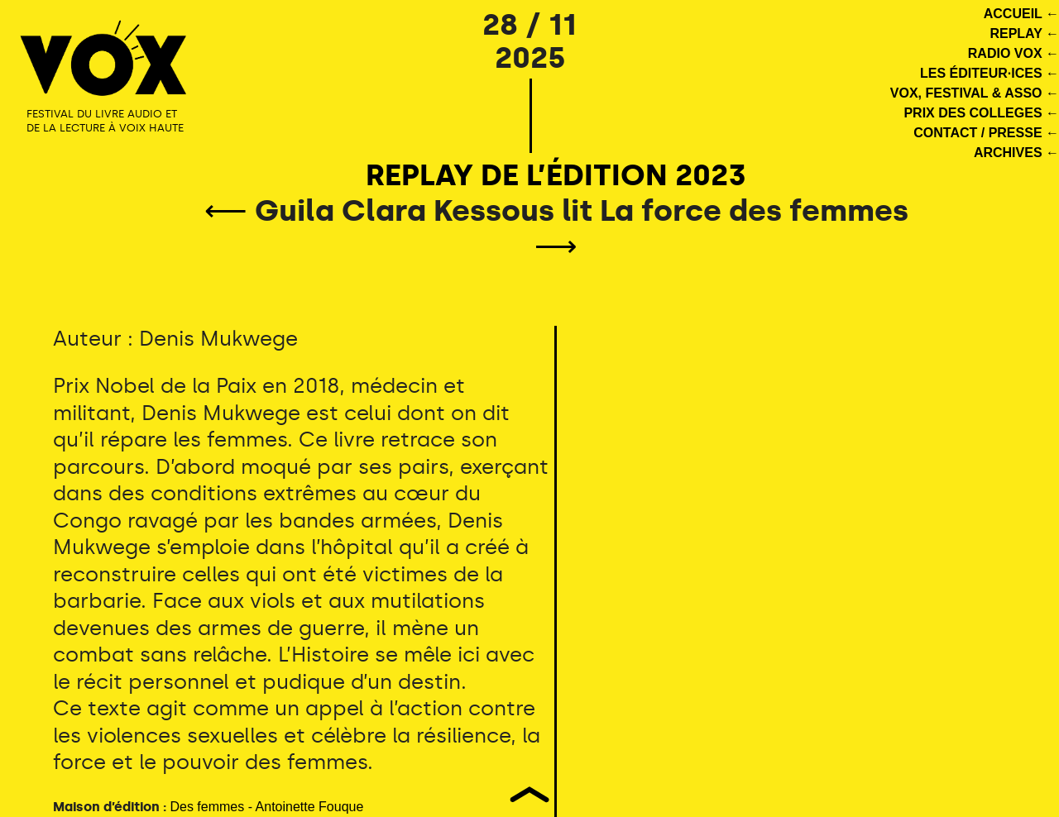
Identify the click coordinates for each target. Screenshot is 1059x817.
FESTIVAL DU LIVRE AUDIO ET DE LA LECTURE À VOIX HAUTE (105, 121)
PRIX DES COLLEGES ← (981, 113)
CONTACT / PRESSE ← (986, 133)
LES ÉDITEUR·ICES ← (989, 73)
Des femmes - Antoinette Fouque (266, 807)
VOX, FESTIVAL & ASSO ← (974, 93)
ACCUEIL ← (1021, 14)
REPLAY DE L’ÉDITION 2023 (556, 175)
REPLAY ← (1024, 33)
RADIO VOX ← (1013, 53)
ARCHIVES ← (1016, 153)
